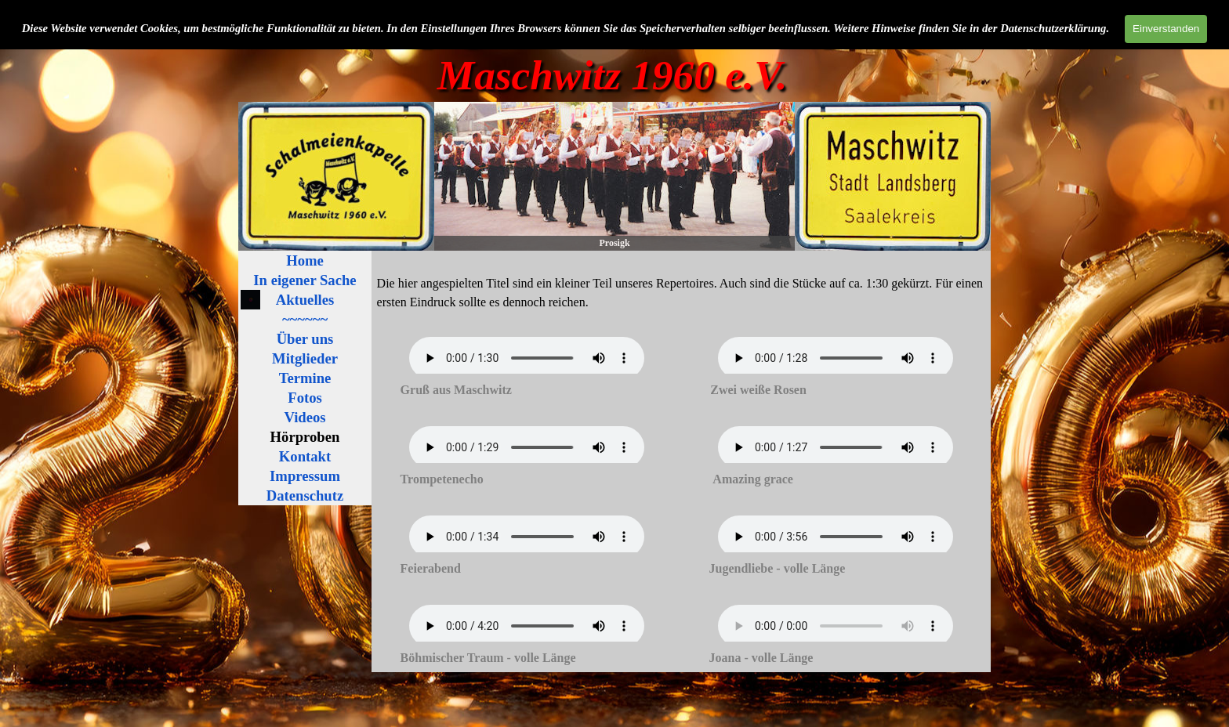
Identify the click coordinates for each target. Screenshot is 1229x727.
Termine (305, 378)
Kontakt (305, 456)
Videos (304, 417)
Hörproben (305, 437)
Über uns (305, 339)
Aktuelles (305, 299)
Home (305, 260)
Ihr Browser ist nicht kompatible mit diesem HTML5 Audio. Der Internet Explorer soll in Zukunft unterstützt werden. (526, 358)
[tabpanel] (681, 291)
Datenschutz (304, 495)
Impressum (305, 476)
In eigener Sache (304, 280)
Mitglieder (305, 358)
